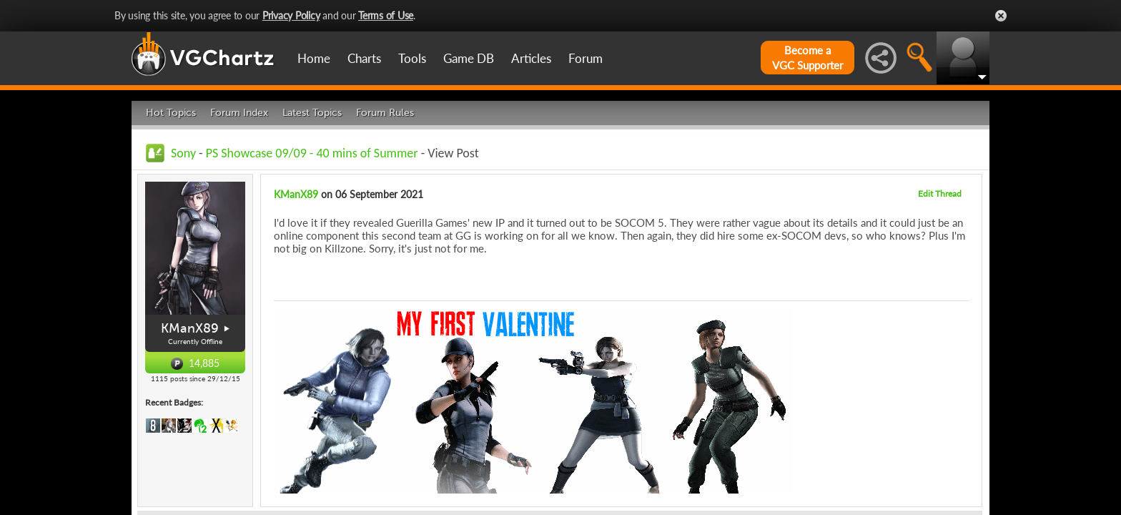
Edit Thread (940, 193)
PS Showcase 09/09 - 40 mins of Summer (312, 153)
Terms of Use (385, 15)
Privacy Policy (291, 15)
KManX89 (190, 328)
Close (1001, 15)
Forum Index (239, 113)
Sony (183, 153)
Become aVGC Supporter (807, 58)
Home (313, 58)
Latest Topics (312, 113)
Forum (585, 58)
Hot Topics (171, 113)
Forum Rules (385, 113)
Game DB (468, 58)
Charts (364, 58)
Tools (412, 58)
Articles (531, 58)
